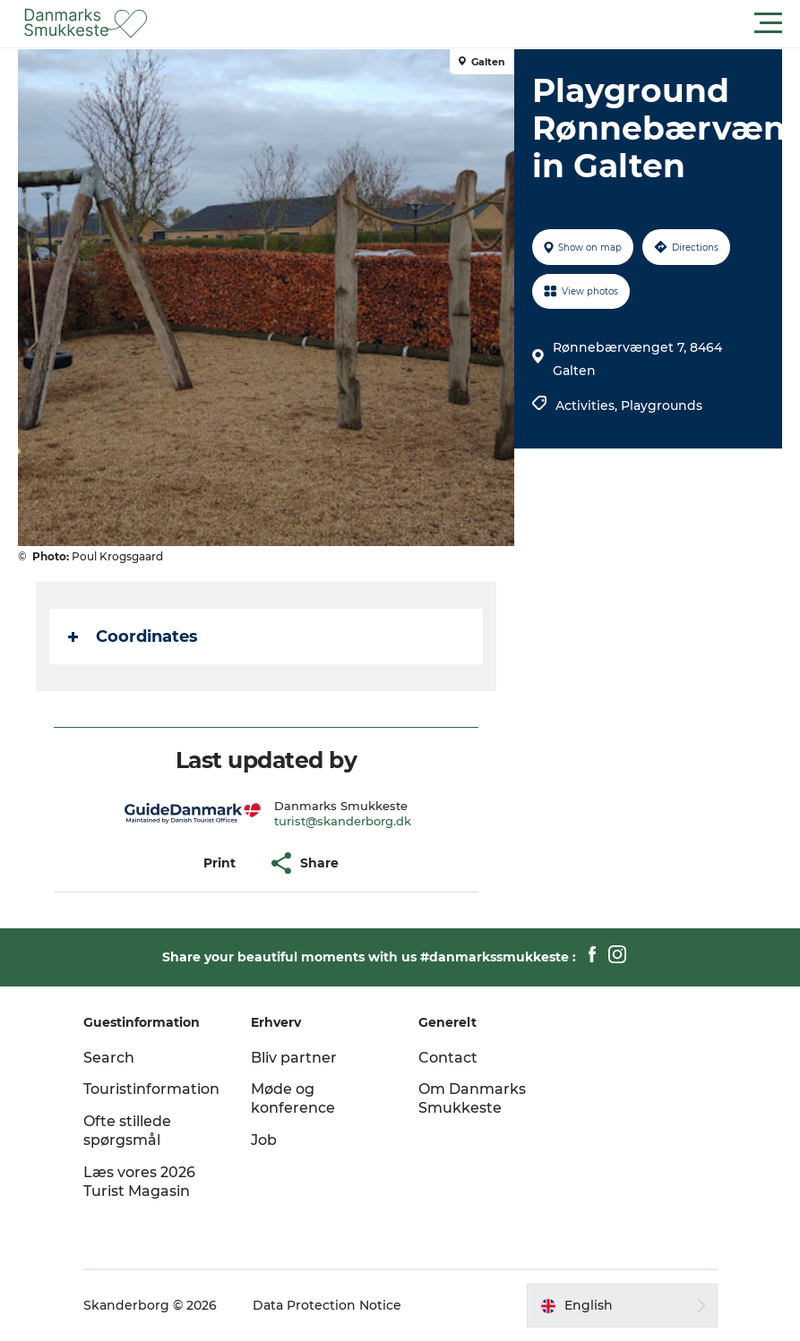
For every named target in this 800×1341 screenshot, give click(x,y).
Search (108, 1057)
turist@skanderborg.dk (342, 821)
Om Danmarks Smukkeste (472, 1098)
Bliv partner (294, 1057)
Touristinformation (151, 1089)
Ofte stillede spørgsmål (127, 1131)
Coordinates (133, 636)
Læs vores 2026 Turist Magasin (139, 1182)
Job (264, 1140)
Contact (447, 1057)
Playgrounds (661, 405)
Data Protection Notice (327, 1305)
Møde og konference (293, 1098)
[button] (480, 23)
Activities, (588, 405)
